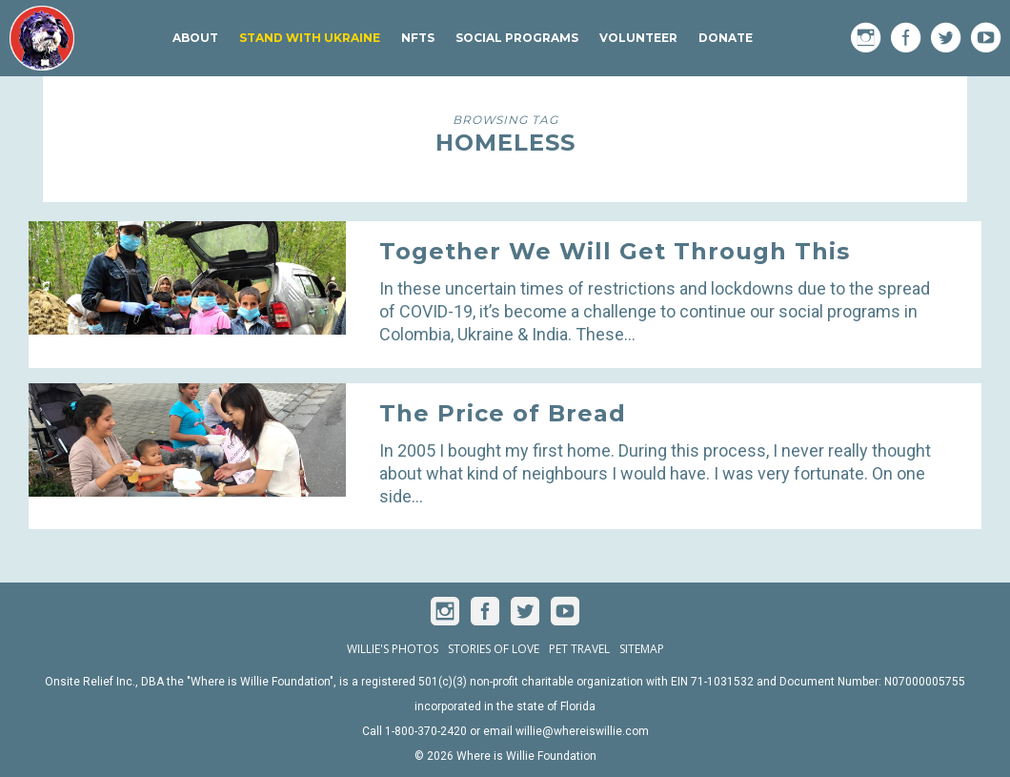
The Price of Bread (502, 413)
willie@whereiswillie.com (582, 731)
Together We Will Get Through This (614, 251)
